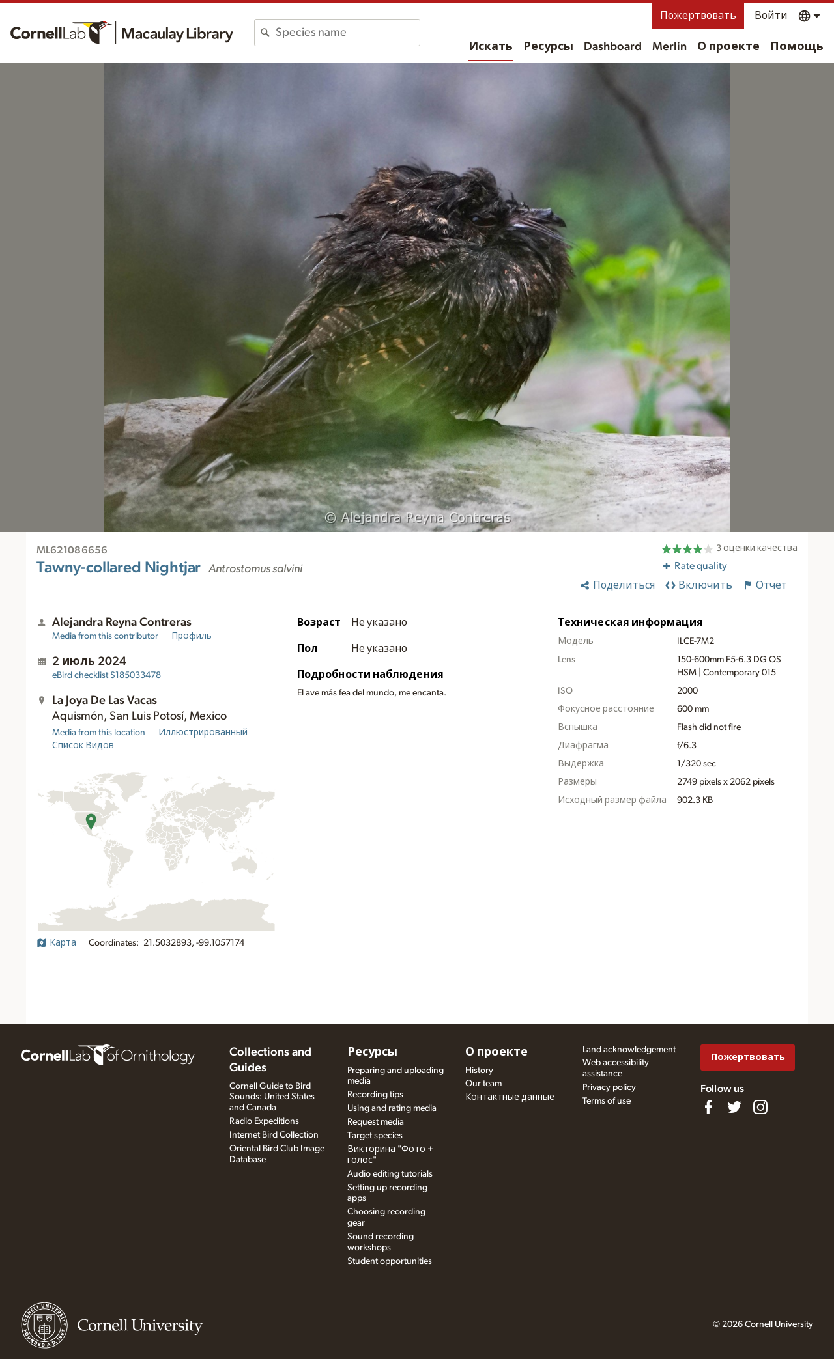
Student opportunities (389, 1261)
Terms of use (606, 1101)
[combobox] (348, 33)
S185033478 (106, 675)
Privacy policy (609, 1087)
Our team (483, 1083)
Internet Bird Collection (274, 1135)
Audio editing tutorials (390, 1174)
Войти (771, 15)
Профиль (191, 636)
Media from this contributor (105, 636)
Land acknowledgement (629, 1049)
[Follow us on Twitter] (734, 1107)
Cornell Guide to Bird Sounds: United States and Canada (272, 1097)
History (479, 1070)
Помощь (797, 47)
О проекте (728, 47)
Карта (56, 942)
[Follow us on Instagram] (760, 1107)
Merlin (669, 47)
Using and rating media (392, 1108)
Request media (375, 1122)
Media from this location (98, 732)
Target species (375, 1135)
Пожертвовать (698, 15)
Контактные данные (509, 1097)
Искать (490, 47)
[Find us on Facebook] (708, 1107)
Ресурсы (548, 47)
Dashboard (613, 47)
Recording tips (375, 1094)
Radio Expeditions (264, 1121)
